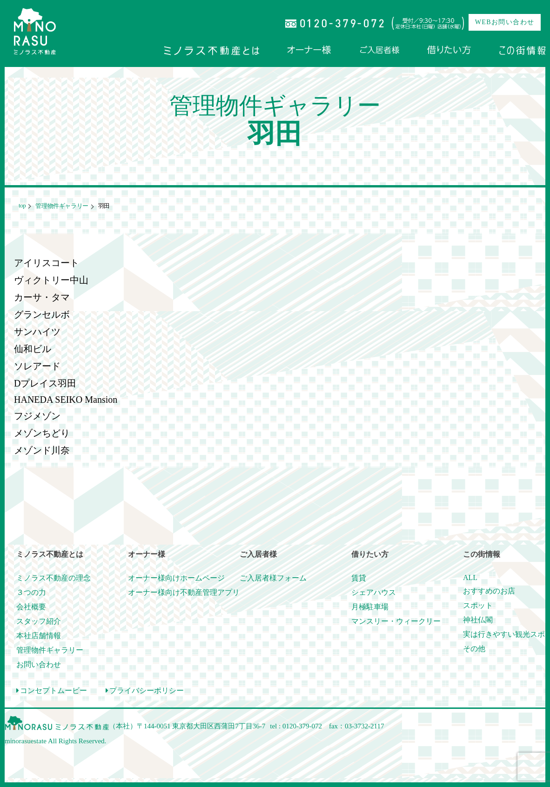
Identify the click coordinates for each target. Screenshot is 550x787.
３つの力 (31, 592)
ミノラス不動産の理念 (53, 578)
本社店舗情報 (38, 636)
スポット (478, 605)
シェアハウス (373, 592)
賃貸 (358, 578)
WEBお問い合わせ (505, 22)
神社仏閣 (478, 620)
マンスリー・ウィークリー (396, 621)
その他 (474, 649)
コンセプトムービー (51, 690)
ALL (470, 577)
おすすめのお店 (489, 591)
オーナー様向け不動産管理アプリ (184, 592)
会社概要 (31, 607)
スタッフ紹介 (38, 621)
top (22, 205)
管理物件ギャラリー (61, 205)
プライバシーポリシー (145, 690)
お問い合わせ (38, 664)
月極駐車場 (370, 607)
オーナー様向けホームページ (176, 578)
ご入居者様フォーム (273, 578)
